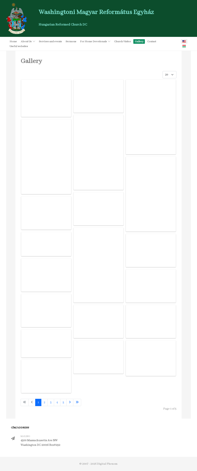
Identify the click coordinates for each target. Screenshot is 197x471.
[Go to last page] (77, 402)
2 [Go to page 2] (44, 402)
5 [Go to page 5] (63, 402)
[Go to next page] (69, 402)
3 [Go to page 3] (51, 402)
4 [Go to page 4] (57, 402)
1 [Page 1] (38, 402)
